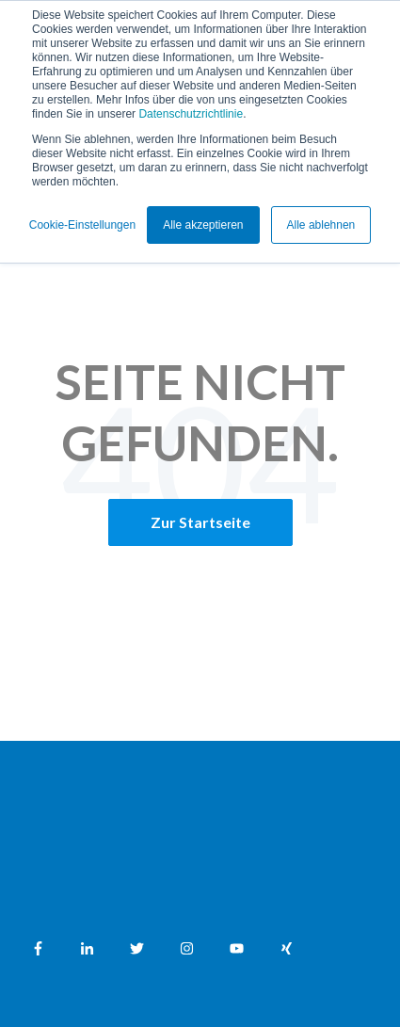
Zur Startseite (200, 522)
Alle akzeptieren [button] (203, 225)
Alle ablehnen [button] (321, 225)
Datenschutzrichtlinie (190, 113)
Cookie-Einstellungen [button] (82, 225)
